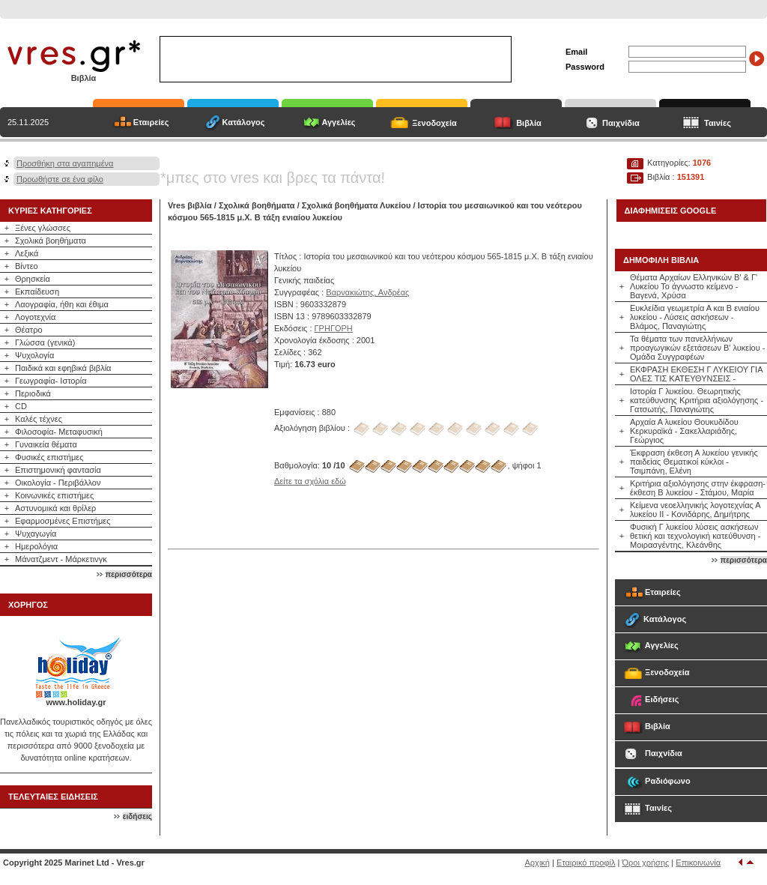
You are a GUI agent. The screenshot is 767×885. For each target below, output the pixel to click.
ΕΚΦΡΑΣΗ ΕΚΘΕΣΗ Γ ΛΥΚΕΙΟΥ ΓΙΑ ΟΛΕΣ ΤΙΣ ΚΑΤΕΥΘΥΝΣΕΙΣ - (696, 374)
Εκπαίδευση (37, 291)
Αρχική (537, 862)
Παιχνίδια (621, 122)
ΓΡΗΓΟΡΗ (334, 328)
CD (21, 406)
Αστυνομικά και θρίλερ (55, 508)
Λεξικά (26, 253)
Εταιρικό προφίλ (586, 862)
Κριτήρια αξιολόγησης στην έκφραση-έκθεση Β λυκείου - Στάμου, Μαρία (698, 488)
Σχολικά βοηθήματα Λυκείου (356, 205)
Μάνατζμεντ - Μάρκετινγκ (61, 559)
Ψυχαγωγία (35, 533)
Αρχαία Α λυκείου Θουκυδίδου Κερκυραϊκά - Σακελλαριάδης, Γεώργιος (684, 430)
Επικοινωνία (698, 862)
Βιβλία (529, 122)
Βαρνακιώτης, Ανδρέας (367, 292)
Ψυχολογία (34, 355)
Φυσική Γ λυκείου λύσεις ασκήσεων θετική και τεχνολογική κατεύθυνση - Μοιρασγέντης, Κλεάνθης (695, 535)
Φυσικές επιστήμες (49, 457)
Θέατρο (29, 329)
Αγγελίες (338, 122)
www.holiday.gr (76, 702)
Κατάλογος (243, 122)
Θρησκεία (32, 278)
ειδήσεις (137, 816)
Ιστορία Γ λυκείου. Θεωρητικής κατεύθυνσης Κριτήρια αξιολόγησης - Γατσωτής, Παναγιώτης (696, 400)
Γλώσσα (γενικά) (45, 342)
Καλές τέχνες (38, 418)
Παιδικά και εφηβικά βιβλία (63, 367)
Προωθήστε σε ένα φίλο (59, 179)
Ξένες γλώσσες (42, 227)
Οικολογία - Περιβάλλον (58, 482)
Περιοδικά (33, 393)
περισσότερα (129, 574)
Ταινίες (717, 122)
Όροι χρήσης (646, 862)
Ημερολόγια (36, 546)
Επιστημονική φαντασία (58, 469)
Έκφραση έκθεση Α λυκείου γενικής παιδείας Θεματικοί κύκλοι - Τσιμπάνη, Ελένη (694, 461)
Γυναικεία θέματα (46, 444)
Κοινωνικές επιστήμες (54, 495)
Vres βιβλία (190, 205)
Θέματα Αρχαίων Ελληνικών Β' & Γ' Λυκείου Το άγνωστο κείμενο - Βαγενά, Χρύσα (693, 286)
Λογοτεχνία (35, 316)
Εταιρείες (151, 122)
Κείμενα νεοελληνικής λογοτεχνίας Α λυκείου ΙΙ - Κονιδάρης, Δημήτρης (695, 510)
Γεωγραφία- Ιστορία (51, 380)
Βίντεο (26, 266)
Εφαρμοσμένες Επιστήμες (63, 520)
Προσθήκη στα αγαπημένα (64, 163)
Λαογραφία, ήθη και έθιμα (62, 304)
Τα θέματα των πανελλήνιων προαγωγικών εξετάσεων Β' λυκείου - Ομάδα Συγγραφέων (697, 347)
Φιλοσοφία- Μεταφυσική (59, 431)
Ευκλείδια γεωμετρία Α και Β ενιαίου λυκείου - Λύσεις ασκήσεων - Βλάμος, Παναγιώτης (695, 316)
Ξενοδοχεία (434, 122)
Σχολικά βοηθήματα (50, 240)
